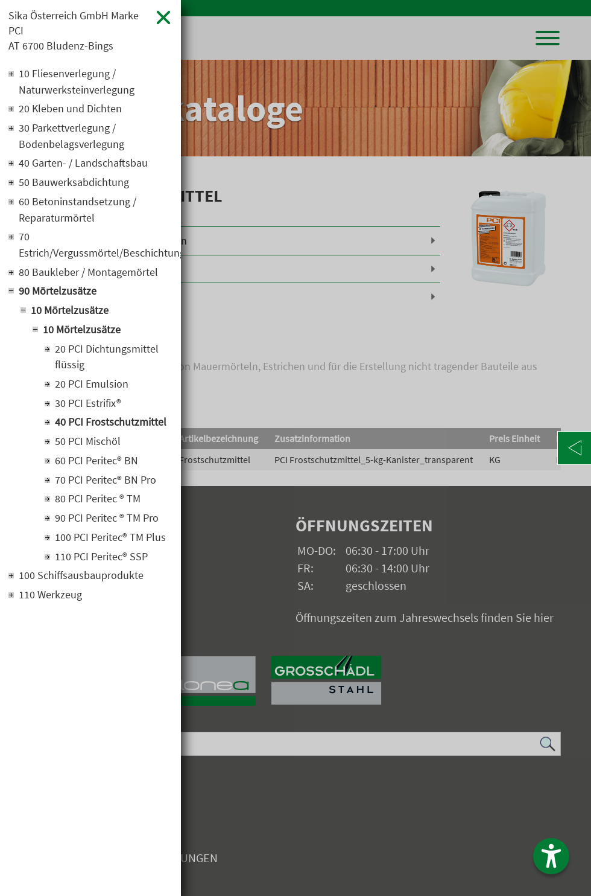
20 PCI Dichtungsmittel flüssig (107, 360)
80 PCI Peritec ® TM (98, 504)
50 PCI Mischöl (88, 446)
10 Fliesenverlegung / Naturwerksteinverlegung (76, 83)
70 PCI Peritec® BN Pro (105, 484)
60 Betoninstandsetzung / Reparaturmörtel (77, 212)
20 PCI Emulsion (91, 388)
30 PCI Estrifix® (88, 407)
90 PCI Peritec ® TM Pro (107, 523)
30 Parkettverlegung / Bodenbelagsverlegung (71, 138)
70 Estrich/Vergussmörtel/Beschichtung (95, 247)
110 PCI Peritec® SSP (101, 562)
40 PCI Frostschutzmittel (110, 427)
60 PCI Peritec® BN (96, 465)
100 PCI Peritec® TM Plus (110, 542)
